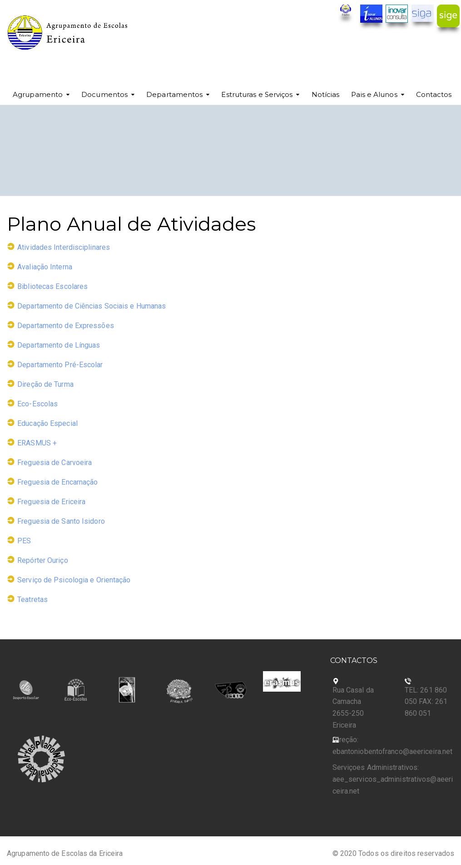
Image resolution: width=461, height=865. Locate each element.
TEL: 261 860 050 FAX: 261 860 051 (426, 702)
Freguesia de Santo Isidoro (61, 521)
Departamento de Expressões (65, 325)
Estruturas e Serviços (256, 94)
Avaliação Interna (44, 267)
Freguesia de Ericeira (51, 501)
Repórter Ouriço (42, 560)
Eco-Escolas (37, 404)
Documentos (104, 94)
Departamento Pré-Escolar (60, 364)
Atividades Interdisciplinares (63, 247)
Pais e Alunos (374, 94)
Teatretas (32, 599)
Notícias (326, 94)
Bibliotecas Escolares (52, 286)
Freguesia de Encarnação (57, 482)
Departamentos (174, 94)
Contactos (434, 94)
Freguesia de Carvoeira (54, 462)
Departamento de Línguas (58, 345)
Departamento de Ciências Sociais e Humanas (91, 306)
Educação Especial (47, 423)
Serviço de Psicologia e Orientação (73, 580)
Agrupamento (38, 94)
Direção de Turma (45, 384)
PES (24, 540)
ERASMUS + (37, 443)
